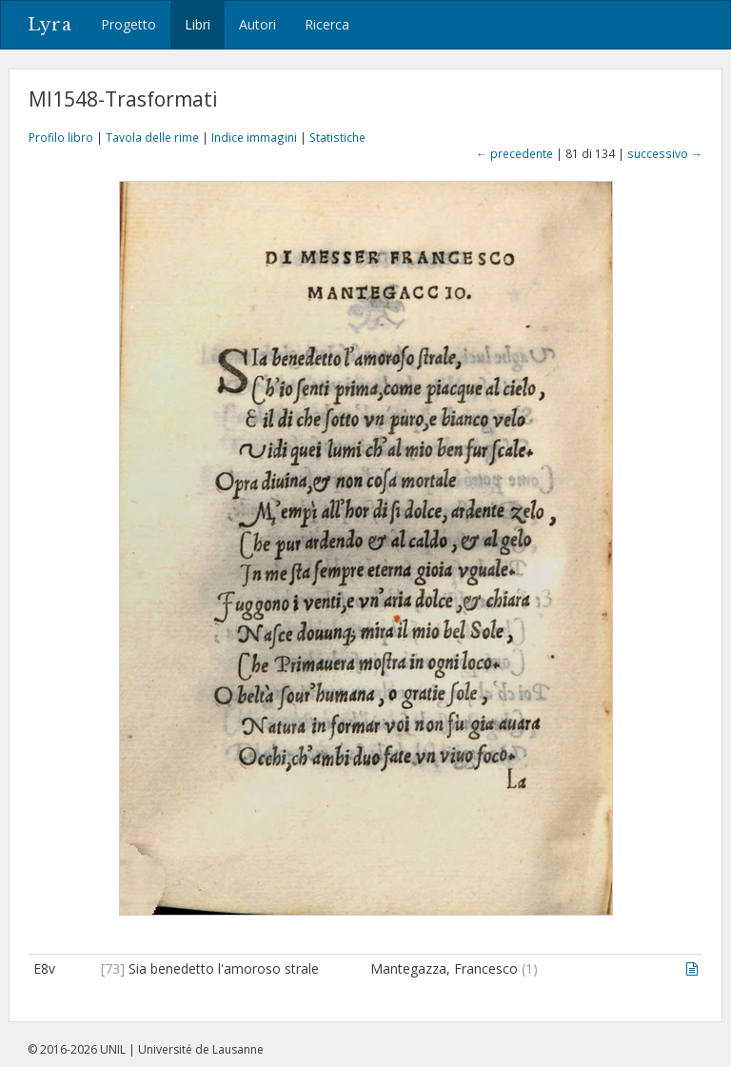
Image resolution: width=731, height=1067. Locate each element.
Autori (257, 24)
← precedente (514, 153)
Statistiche (337, 137)
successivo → (664, 153)
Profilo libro (61, 137)
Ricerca (327, 24)
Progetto (128, 24)
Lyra (50, 24)
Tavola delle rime (152, 137)
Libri (197, 24)
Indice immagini (254, 137)
